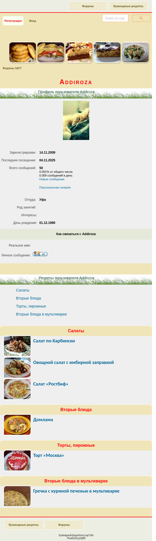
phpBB (82, 538)
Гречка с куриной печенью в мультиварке (76, 491)
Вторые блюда (28, 298)
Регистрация (13, 21)
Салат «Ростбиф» (51, 384)
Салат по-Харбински (54, 341)
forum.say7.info (86, 535)
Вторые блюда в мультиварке (41, 314)
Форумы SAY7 (12, 68)
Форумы (88, 6)
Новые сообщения (51, 179)
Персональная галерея (55, 187)
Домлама (43, 420)
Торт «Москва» (48, 455)
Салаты (22, 290)
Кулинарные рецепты (128, 6)
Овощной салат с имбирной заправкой (73, 362)
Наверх (130, 531)
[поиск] (115, 18)
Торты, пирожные (31, 306)
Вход (32, 21)
